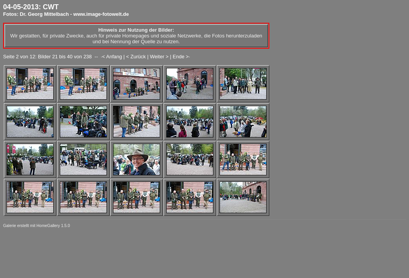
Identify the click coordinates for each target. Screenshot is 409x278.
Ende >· (181, 56)
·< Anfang (111, 56)
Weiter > (159, 56)
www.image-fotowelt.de (101, 14)
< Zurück (136, 56)
